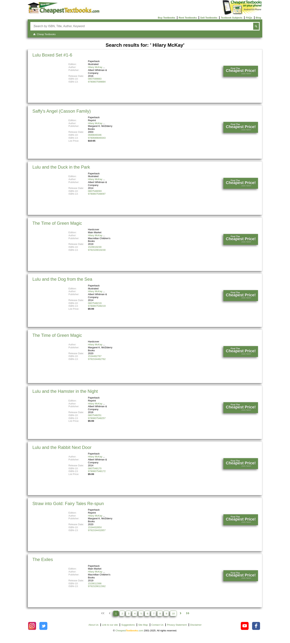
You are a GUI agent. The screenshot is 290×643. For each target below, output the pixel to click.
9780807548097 (97, 193)
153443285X (95, 527)
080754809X (95, 191)
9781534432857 (97, 530)
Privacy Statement (177, 624)
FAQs (249, 17)
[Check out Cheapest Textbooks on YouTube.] (245, 626)
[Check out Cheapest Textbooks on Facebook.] (256, 626)
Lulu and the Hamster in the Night (65, 391)
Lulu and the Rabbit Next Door (62, 447)
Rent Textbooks (188, 17)
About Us (93, 624)
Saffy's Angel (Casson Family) (61, 111)
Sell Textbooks (208, 17)
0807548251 (95, 415)
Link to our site (110, 624)
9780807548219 (97, 306)
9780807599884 (97, 81)
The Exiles (42, 559)
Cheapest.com (129, 630)
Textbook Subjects (231, 17)
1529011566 (95, 583)
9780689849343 (97, 137)
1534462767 (95, 356)
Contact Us (157, 624)
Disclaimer (196, 624)
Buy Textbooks (166, 17)
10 (173, 613)
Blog (258, 17)
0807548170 (95, 468)
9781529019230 (97, 250)
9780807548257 (97, 418)
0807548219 (95, 303)
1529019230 (95, 247)
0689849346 (95, 135)
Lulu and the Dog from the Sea (62, 279)
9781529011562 (97, 586)
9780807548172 (97, 471)
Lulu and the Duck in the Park (61, 167)
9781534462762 (97, 359)
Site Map (143, 624)
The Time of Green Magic (57, 223)
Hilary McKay (95, 67)
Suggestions (128, 624)
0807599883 (95, 78)
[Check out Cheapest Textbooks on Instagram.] (32, 626)
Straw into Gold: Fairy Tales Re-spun (68, 503)
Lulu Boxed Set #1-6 (52, 54)
